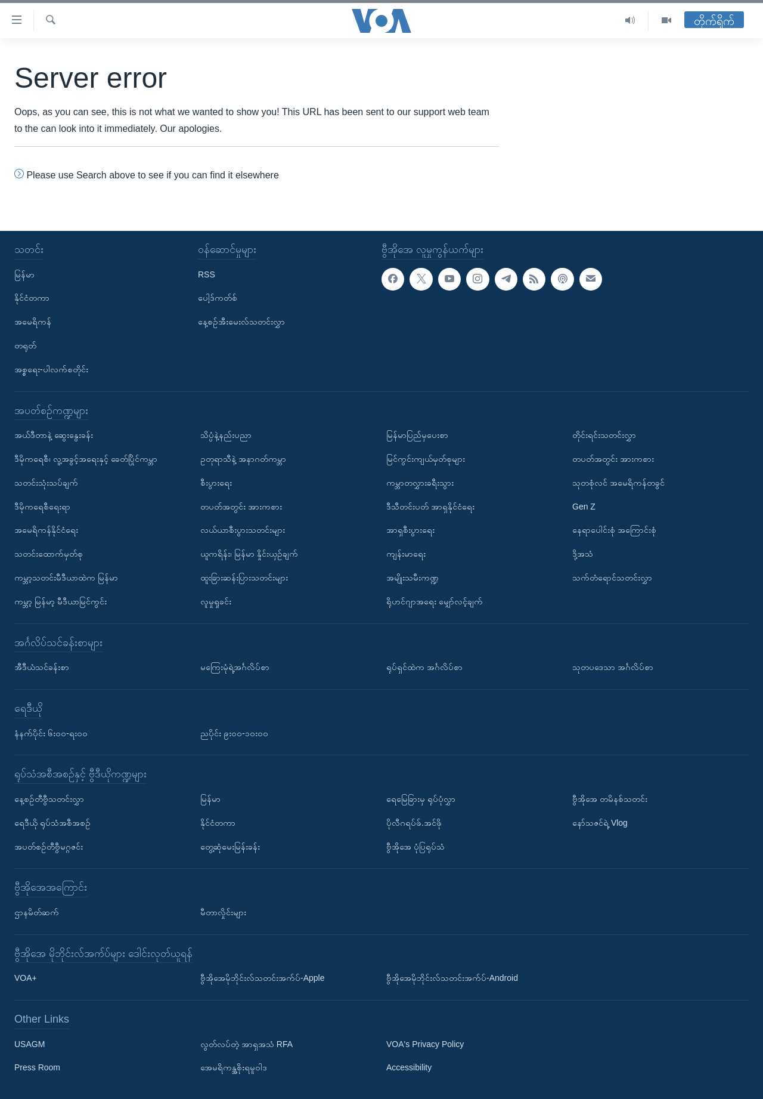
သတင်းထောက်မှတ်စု (48, 553)
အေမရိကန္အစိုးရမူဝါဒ (233, 1067)
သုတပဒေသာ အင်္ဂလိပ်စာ (612, 667)
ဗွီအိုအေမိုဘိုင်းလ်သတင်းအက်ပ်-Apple (262, 978)
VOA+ (25, 978)
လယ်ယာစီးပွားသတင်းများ (242, 530)
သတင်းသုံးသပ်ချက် (46, 482)
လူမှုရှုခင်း (215, 601)
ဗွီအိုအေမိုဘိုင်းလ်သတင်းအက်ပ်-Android (452, 978)
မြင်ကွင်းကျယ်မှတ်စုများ (425, 459)
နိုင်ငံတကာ (31, 297)
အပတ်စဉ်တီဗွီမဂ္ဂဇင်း (48, 846)
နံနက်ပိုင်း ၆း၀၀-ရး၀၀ (51, 732)
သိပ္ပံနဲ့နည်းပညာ (226, 435)
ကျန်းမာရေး (406, 553)
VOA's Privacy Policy (425, 1044)
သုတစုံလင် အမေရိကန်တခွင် (618, 482)
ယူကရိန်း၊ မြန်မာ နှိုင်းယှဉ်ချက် (249, 553)
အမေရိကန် (32, 321)
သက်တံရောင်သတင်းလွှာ (612, 577)
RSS (206, 274)
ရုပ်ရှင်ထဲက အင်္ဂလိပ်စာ (424, 667)
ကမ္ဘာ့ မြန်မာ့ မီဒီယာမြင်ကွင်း (60, 601)
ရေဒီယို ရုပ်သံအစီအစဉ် (52, 823)
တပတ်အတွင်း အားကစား (241, 506)
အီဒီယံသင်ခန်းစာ (41, 667)
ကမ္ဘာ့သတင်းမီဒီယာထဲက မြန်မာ (66, 577)
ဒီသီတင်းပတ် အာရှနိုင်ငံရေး (430, 506)
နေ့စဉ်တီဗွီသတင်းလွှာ (49, 799)
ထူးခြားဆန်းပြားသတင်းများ (244, 577)
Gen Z (583, 506)
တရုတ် (25, 345)
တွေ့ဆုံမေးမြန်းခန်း (230, 846)
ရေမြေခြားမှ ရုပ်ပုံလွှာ (420, 799)
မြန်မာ (24, 274)
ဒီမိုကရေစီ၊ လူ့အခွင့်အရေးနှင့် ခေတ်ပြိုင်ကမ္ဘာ (85, 459)
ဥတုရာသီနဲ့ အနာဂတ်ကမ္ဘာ (243, 459)
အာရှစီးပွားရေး (410, 530)
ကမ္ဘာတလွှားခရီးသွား (420, 482)
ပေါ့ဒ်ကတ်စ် (217, 297)
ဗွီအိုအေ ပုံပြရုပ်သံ (415, 846)
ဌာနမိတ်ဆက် (36, 912)
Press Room (37, 1067)
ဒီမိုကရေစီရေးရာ (42, 506)
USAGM (29, 1044)
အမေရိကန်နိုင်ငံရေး (46, 530)
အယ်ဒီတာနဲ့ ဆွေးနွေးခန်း (53, 435)
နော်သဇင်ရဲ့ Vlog (600, 823)
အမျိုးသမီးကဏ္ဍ (412, 577)
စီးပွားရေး (216, 482)
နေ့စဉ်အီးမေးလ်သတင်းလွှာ (241, 321)
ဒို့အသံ (582, 553)
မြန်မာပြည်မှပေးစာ (417, 435)
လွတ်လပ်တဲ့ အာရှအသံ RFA (246, 1044)
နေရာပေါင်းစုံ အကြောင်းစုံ (614, 530)
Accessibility (409, 1067)
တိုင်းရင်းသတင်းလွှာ (604, 435)
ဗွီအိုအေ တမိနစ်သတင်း (609, 799)
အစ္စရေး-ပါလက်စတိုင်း (51, 369)
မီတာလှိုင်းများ (223, 912)
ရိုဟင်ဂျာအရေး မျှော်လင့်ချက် (434, 601)
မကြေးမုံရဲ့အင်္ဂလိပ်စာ (234, 667)
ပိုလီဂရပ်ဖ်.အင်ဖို (414, 823)
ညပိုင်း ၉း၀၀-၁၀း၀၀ (234, 732)
